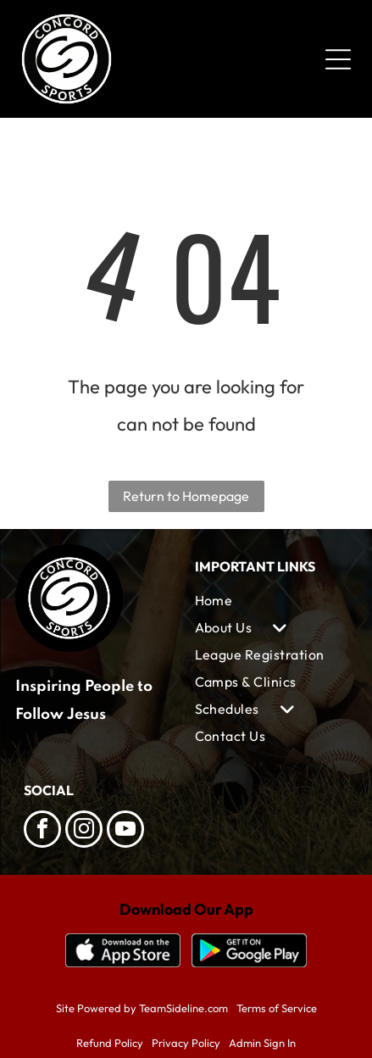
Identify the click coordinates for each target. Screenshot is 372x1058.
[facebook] (42, 831)
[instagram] (84, 831)
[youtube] (125, 831)
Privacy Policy (186, 1043)
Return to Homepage (186, 495)
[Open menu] (338, 59)
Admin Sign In (262, 1043)
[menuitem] (272, 600)
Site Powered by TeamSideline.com (142, 1008)
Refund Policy (109, 1043)
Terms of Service (276, 1008)
